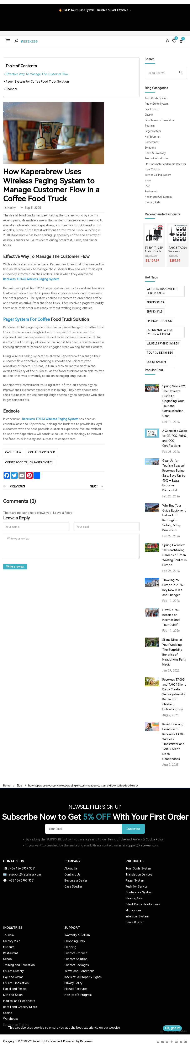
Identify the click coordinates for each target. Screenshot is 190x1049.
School (7, 959)
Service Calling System (158, 174)
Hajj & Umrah (152, 136)
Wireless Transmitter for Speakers (162, 291)
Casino (7, 1013)
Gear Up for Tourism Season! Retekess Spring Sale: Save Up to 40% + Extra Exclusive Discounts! (173, 475)
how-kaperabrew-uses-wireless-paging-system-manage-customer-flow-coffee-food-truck (83, 785)
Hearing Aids (152, 202)
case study (13, 452)
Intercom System (137, 916)
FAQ (147, 185)
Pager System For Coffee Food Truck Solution (37, 81)
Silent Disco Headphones (143, 904)
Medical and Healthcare (19, 1001)
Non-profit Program (78, 994)
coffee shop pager (41, 452)
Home (6, 785)
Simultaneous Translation (160, 120)
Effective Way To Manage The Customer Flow (37, 74)
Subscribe (133, 829)
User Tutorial (152, 169)
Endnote (12, 89)
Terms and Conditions (79, 971)
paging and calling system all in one (160, 332)
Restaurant (151, 191)
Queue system (156, 362)
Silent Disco (151, 109)
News (148, 180)
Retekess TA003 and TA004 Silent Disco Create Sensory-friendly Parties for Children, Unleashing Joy (174, 694)
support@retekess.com (142, 845)
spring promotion (159, 321)
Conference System (139, 892)
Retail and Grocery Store (20, 1007)
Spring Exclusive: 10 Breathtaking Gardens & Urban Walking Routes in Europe (174, 555)
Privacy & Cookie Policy (148, 839)
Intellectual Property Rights (83, 977)
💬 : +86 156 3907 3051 (19, 880)
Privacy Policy (73, 983)
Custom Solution (76, 959)
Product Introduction (157, 158)
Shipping (70, 947)
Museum (8, 947)
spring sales (155, 302)
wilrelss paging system (163, 343)
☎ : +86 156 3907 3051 (19, 868)
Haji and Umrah (13, 977)
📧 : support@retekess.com (22, 874)
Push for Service (137, 886)
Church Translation (16, 983)
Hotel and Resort (14, 988)
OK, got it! (172, 1028)
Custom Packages (76, 965)
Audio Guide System (157, 103)
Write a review (15, 566)
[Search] (162, 73)
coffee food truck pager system (29, 462)
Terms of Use (117, 839)
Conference (151, 142)
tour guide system (160, 352)
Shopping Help (74, 941)
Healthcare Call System (158, 196)
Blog (19, 785)
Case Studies (73, 886)
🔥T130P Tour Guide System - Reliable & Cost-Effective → (95, 10)
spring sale (154, 311)
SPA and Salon (13, 994)
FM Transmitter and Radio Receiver (165, 164)
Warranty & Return (77, 935)
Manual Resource (75, 988)
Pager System (153, 131)
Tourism (150, 125)
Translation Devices (139, 874)
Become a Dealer (75, 880)
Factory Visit (11, 941)
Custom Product (75, 953)
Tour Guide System (156, 98)
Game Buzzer (135, 922)
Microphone (134, 910)
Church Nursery (13, 971)
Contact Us (72, 874)
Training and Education (19, 965)
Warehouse (11, 1018)
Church (149, 114)
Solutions (150, 147)
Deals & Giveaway (155, 153)
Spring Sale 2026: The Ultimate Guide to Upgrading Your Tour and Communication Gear (174, 401)
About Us (71, 868)
